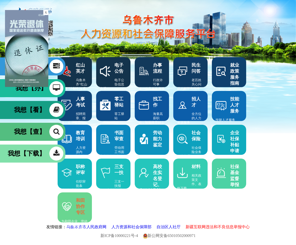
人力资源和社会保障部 (133, 227)
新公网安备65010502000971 (169, 235)
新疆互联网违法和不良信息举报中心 (218, 227)
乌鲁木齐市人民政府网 (88, 227)
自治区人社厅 (171, 227)
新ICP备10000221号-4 (121, 235)
